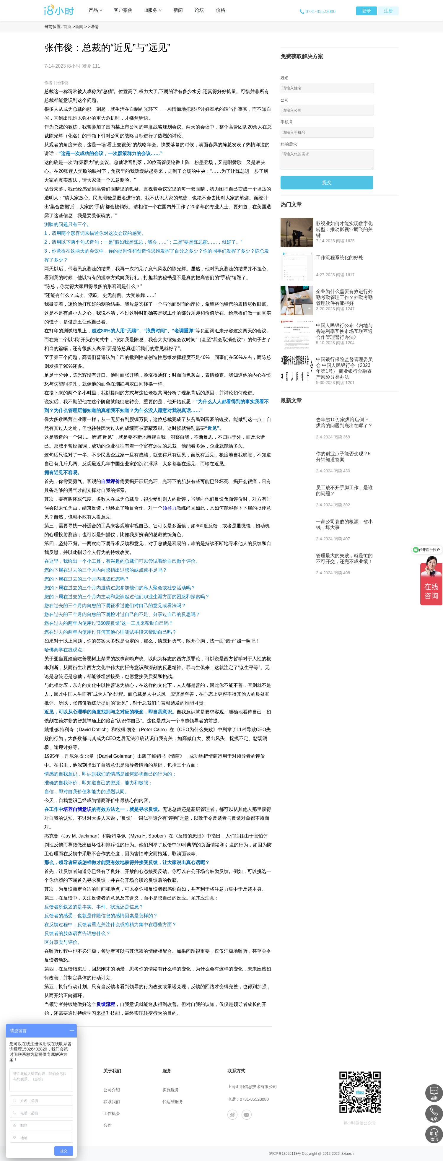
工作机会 (111, 1113)
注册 (388, 11)
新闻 (178, 10)
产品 (98, 10)
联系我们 (111, 1102)
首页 (67, 26)
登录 (366, 11)
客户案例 (123, 10)
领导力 (169, 507)
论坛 (199, 10)
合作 (107, 1125)
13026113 (289, 1154)
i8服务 (155, 10)
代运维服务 (172, 1102)
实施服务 (170, 1090)
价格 (220, 10)
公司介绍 (111, 1090)
